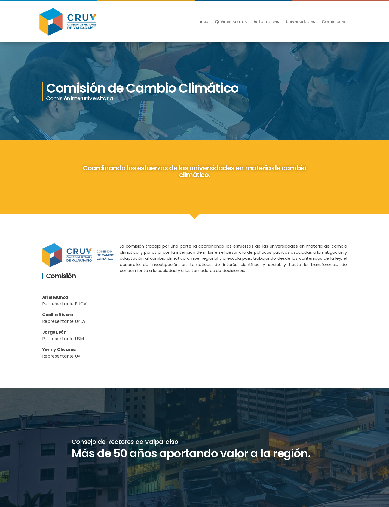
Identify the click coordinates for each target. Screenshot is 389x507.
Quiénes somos (231, 21)
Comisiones (334, 21)
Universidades (301, 21)
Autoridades (266, 21)
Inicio (203, 21)
